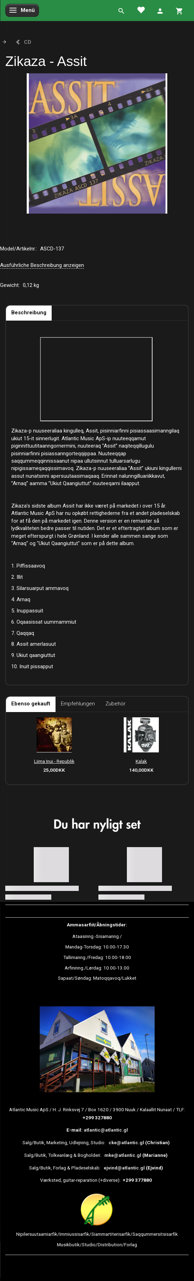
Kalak (141, 761)
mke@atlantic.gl (122, 1155)
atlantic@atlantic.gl (106, 1130)
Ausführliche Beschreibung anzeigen (42, 265)
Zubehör (115, 703)
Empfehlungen (78, 703)
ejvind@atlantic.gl (124, 1168)
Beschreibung (28, 312)
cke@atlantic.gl (126, 1142)
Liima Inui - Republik (54, 761)
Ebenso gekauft (30, 703)
